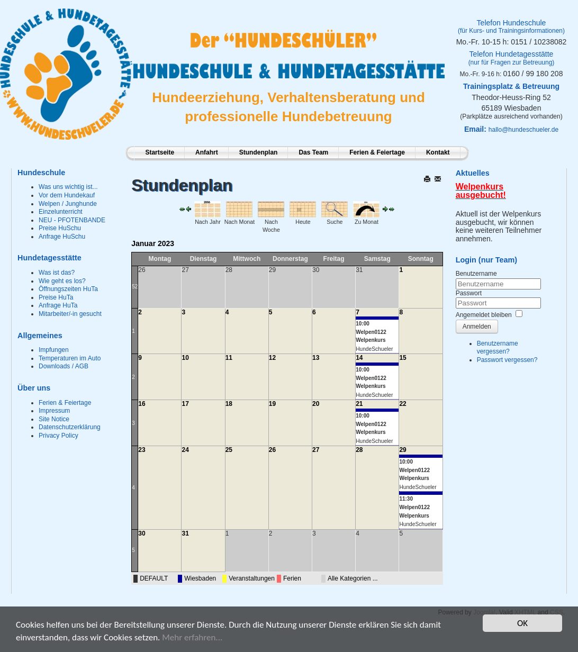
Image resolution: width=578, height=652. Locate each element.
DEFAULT (154, 578)
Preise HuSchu (60, 228)
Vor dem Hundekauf (67, 195)
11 (228, 357)
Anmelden (477, 326)
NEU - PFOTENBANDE (72, 220)
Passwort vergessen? (507, 360)
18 (228, 404)
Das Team (313, 152)
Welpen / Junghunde (68, 203)
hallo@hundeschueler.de (523, 129)
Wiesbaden (200, 578)
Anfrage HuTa (58, 305)
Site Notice (54, 419)
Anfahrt (206, 152)
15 (402, 357)
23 (141, 450)
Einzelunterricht (61, 211)
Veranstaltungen (252, 578)
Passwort (469, 293)
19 (272, 404)
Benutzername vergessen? (497, 348)
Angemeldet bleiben (484, 315)
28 (359, 450)
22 (402, 404)
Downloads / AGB (63, 366)
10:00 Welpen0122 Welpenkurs (371, 332)
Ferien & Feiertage (377, 152)
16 (141, 404)
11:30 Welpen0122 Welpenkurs (414, 507)
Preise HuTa (56, 297)
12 (272, 357)
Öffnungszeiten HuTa (68, 289)
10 (185, 357)
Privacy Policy (58, 435)
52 (135, 286)
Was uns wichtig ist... (68, 187)
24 (185, 450)
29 (402, 450)
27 (315, 450)
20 (315, 404)
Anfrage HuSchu (62, 236)
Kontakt (438, 152)
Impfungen (54, 350)
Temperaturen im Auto (70, 358)
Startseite (159, 152)
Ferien (292, 578)
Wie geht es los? (62, 281)
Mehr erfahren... (192, 638)
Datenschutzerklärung (70, 427)
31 (185, 533)
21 (359, 404)
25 (228, 450)
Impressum (54, 410)
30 (141, 533)
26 (272, 450)
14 (359, 357)
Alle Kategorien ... (353, 578)
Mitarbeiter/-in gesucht (70, 314)
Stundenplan (258, 152)
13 (315, 357)
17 (185, 404)
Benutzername (476, 273)
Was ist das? (57, 272)
